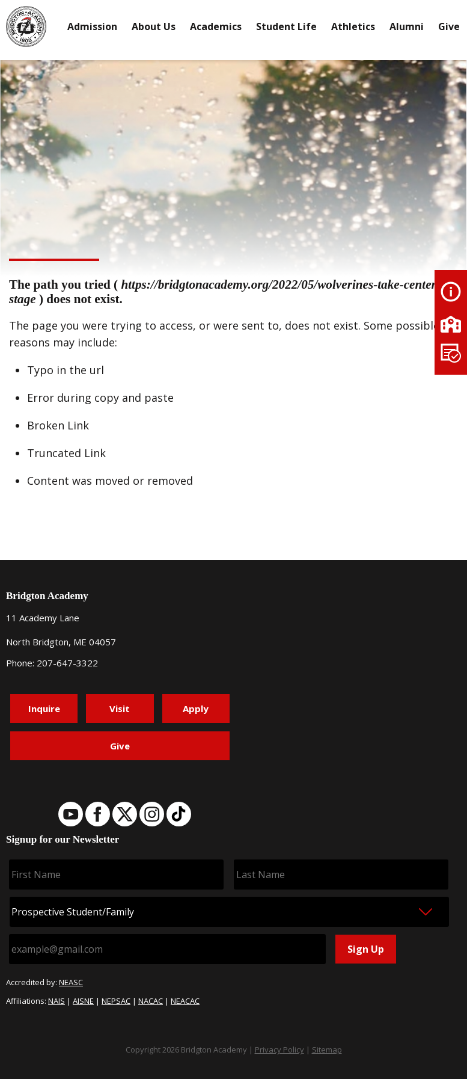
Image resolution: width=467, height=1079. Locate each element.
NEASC (71, 982)
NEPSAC (116, 1000)
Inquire (44, 708)
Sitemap (327, 1049)
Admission (92, 26)
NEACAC (185, 1000)
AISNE (83, 1000)
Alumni (406, 26)
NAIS (56, 1000)
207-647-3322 (67, 663)
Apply (196, 708)
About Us (154, 26)
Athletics (353, 26)
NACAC (150, 1000)
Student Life (286, 26)
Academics (216, 26)
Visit (119, 708)
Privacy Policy (279, 1049)
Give (449, 26)
